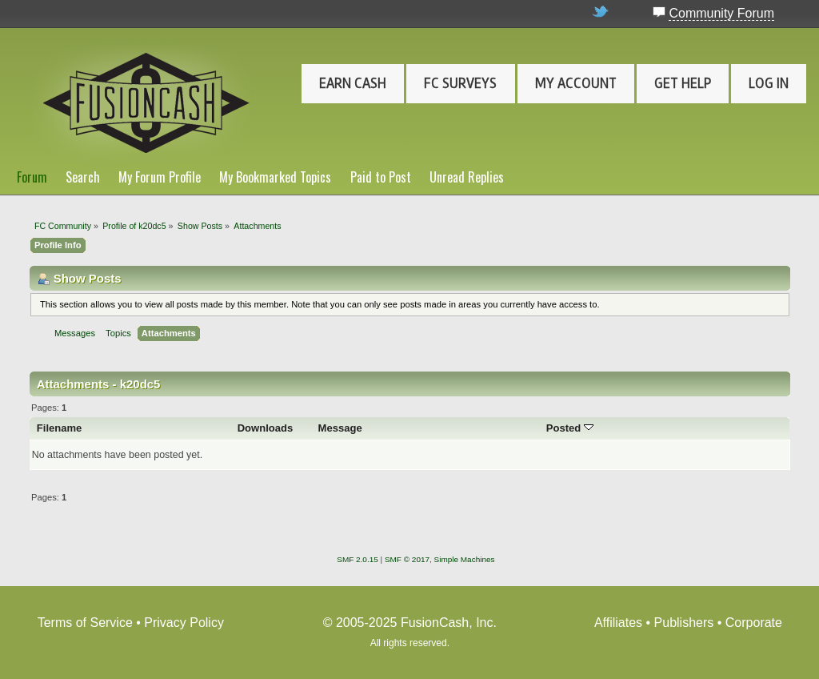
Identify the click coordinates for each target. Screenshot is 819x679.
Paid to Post (380, 177)
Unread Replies (466, 177)
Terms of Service (85, 622)
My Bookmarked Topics (275, 177)
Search (83, 177)
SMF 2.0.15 (357, 559)
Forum (32, 177)
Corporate (753, 622)
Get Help (682, 83)
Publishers (684, 622)
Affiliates (618, 622)
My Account (576, 83)
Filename (59, 428)
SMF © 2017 (407, 559)
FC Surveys (460, 83)
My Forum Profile (159, 177)
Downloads (266, 428)
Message (340, 428)
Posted (569, 428)
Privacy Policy (184, 622)
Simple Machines (464, 559)
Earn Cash (352, 83)
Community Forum (721, 13)
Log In (769, 83)
